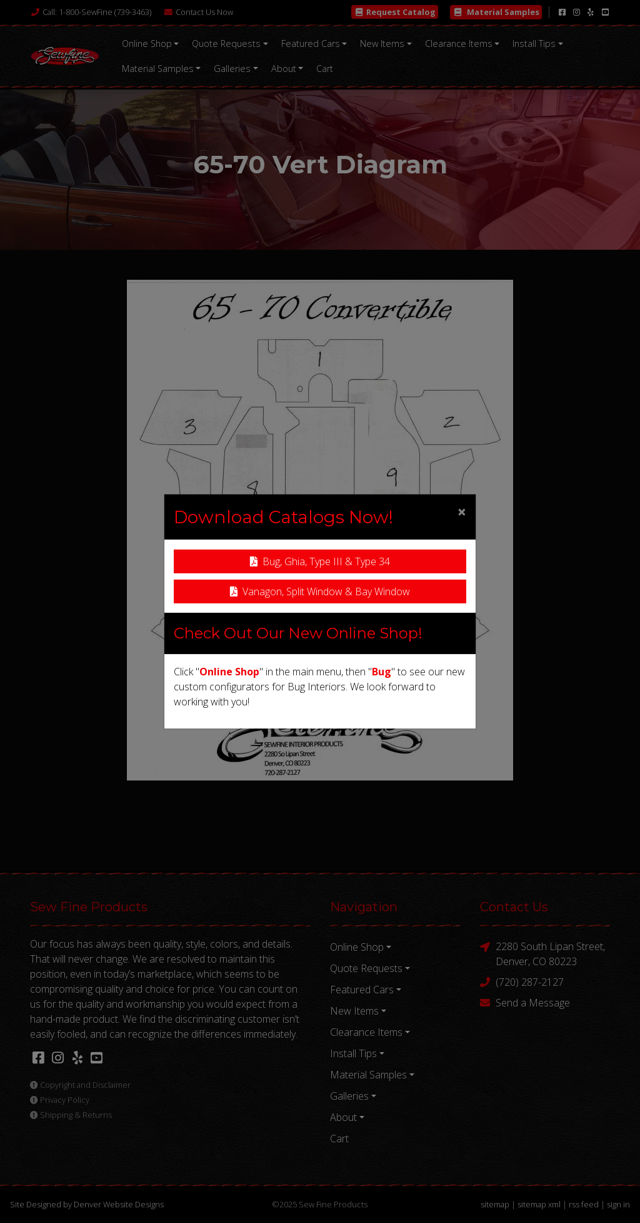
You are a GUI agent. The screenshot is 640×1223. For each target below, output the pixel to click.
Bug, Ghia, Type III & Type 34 (320, 561)
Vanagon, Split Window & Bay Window (320, 591)
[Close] (462, 511)
